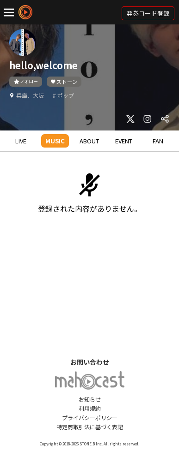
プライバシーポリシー (89, 417)
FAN (158, 140)
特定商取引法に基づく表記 (89, 427)
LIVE (20, 140)
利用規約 (90, 408)
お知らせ (90, 399)
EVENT (123, 140)
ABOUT (89, 140)
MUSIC (55, 140)
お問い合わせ (89, 362)
